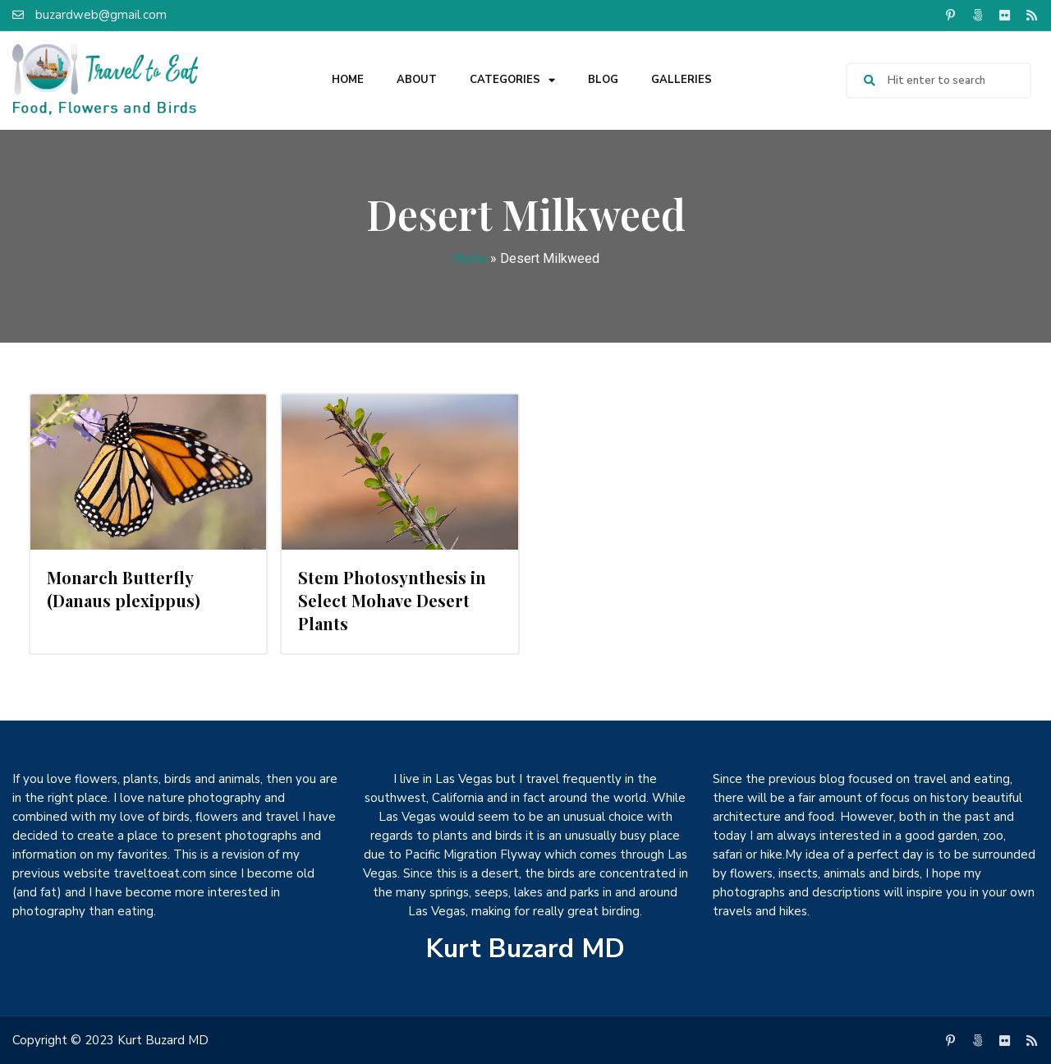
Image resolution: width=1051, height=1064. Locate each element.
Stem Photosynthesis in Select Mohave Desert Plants (392, 600)
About (417, 79)
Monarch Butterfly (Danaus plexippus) (123, 588)
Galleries (681, 79)
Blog (603, 79)
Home (348, 79)
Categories (512, 80)
